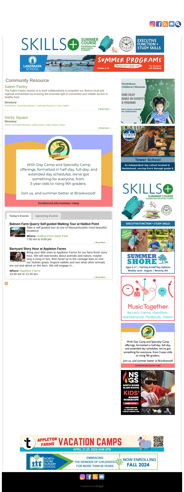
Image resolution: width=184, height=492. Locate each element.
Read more (104, 109)
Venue (7, 125)
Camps (99, 31)
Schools (69, 31)
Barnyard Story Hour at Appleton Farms (38, 248)
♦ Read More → (101, 242)
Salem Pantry (16, 87)
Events (56, 31)
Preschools (84, 31)
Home (45, 31)
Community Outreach (26, 106)
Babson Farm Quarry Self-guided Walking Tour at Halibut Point (54, 224)
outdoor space (38, 125)
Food (59, 106)
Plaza (62, 125)
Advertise (134, 31)
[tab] (19, 215)
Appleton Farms (30, 270)
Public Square (51, 125)
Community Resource (46, 106)
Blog (121, 31)
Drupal (99, 486)
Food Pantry (10, 106)
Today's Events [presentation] (19, 215)
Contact (148, 31)
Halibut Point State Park (52, 236)
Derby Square (16, 117)
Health (111, 31)
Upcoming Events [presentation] (46, 215)
